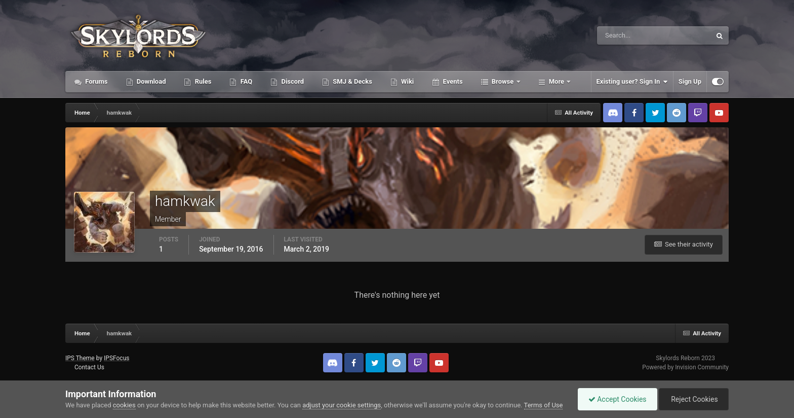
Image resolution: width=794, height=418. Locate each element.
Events (451, 81)
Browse (502, 81)
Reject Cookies (693, 399)
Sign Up (690, 81)
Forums (96, 81)
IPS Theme (80, 358)
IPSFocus (116, 358)
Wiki (407, 81)
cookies (124, 405)
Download (150, 81)
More (556, 81)
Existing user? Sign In (632, 81)
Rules (202, 81)
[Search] (623, 35)
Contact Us (89, 367)
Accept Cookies (617, 399)
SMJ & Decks (351, 81)
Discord (292, 81)
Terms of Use (543, 405)
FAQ (245, 81)
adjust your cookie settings (341, 405)
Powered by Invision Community (685, 367)
